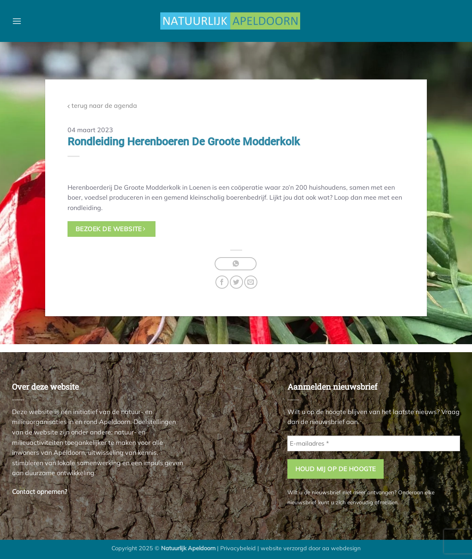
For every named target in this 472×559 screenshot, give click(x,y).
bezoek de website (110, 229)
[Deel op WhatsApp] (236, 263)
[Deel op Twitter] (236, 282)
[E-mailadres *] (373, 443)
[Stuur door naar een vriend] (250, 282)
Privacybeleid (238, 548)
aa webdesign (341, 548)
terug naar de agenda (102, 105)
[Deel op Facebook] (222, 282)
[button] (17, 21)
